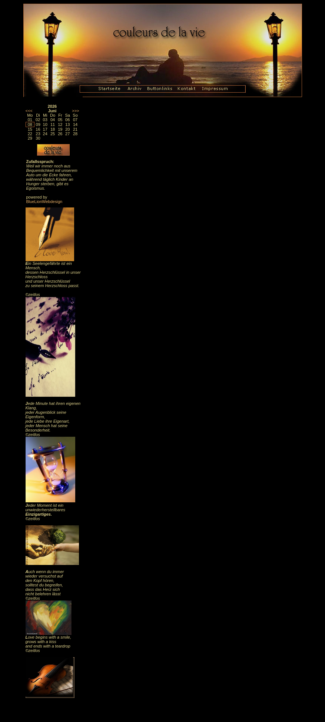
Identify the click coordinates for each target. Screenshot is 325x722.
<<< (29, 111)
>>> (75, 111)
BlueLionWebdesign (44, 201)
